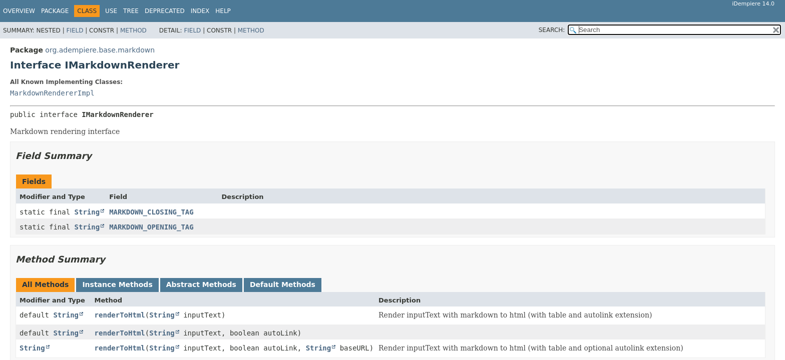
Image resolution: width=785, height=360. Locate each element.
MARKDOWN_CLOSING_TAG (151, 212)
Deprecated (165, 11)
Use (111, 11)
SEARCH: (552, 30)
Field (74, 30)
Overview (19, 11)
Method (133, 30)
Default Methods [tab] (282, 284)
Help (223, 11)
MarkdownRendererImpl (52, 93)
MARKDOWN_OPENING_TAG (151, 227)
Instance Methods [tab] (117, 284)
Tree (131, 11)
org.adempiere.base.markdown (100, 50)
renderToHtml (120, 315)
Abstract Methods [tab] (201, 284)
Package (55, 11)
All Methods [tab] (45, 284)
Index (200, 11)
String (87, 212)
